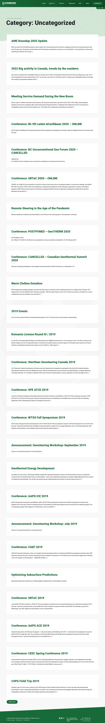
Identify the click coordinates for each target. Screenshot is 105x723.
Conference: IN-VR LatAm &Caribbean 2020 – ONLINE (47, 124)
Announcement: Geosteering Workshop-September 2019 (50, 444)
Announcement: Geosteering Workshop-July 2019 (45, 523)
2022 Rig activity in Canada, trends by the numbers (46, 68)
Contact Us (98, 3)
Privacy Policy (26, 719)
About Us (51, 3)
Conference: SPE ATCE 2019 (30, 389)
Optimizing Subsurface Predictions (35, 574)
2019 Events (19, 310)
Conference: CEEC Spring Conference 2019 (40, 652)
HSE (80, 3)
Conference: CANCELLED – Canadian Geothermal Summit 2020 (50, 258)
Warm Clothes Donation (27, 283)
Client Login (19, 719)
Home (44, 3)
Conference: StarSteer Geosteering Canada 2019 (44, 361)
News (87, 3)
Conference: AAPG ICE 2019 (30, 495)
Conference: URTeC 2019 (28, 597)
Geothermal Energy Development (33, 467)
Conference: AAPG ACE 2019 (31, 624)
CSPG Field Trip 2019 (25, 680)
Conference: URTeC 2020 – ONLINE (35, 178)
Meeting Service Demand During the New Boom (43, 96)
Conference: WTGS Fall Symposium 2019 (39, 417)
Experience (72, 3)
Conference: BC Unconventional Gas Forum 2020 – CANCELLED (45, 151)
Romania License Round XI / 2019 (34, 334)
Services (61, 3)
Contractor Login (10, 719)
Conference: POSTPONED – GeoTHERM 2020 (41, 231)
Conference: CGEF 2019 (27, 546)
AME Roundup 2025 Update (29, 41)
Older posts (12, 701)
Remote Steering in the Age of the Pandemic (41, 208)
